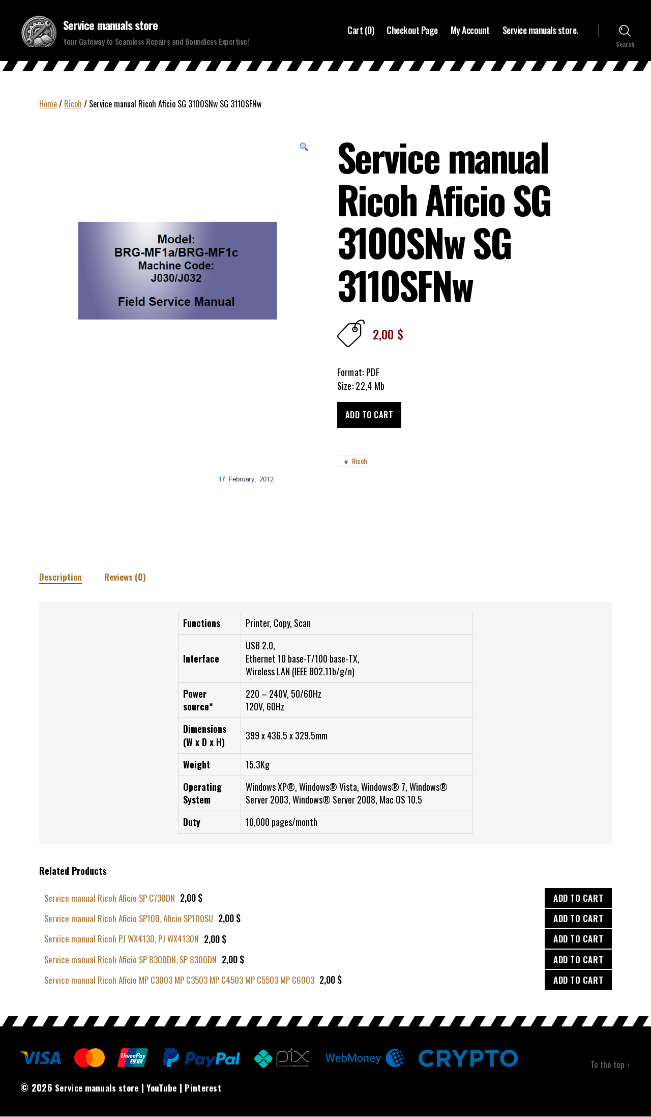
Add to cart (369, 416)
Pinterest (210, 1088)
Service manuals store (114, 25)
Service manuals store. (540, 31)
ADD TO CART (578, 899)
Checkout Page (412, 31)
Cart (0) (360, 31)
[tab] (61, 578)
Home (48, 104)
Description (61, 577)
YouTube (168, 1088)
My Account (470, 31)
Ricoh (73, 104)
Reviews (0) (128, 577)
